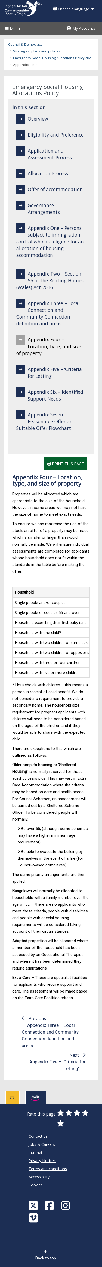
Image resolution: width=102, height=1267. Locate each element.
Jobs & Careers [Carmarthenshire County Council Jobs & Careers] (42, 1144)
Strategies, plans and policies (37, 51)
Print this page (65, 463)
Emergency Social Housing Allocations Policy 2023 (53, 58)
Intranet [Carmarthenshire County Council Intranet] (35, 1152)
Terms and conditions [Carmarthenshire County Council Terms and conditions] (48, 1168)
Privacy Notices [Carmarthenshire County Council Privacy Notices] (42, 1160)
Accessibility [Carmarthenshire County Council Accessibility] (39, 1176)
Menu (12, 28)
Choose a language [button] (73, 9)
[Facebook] (50, 1205)
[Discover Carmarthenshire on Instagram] (66, 1205)
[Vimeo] (34, 1218)
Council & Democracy (25, 44)
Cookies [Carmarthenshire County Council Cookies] (36, 1184)
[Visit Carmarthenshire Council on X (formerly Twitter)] (34, 1205)
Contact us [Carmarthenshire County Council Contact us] (38, 1136)
